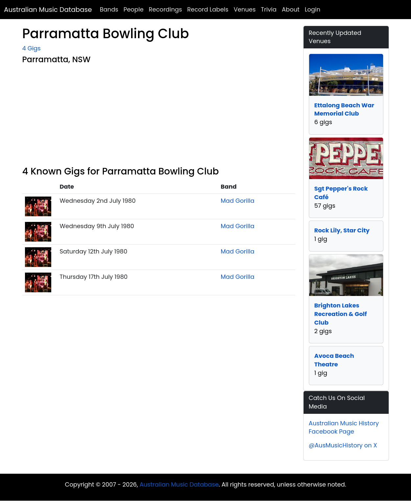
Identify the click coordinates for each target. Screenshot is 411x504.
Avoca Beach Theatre (334, 360)
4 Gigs (31, 48)
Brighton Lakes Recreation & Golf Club (340, 313)
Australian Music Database (48, 9)
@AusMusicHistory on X (343, 445)
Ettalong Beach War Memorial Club (344, 109)
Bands (109, 9)
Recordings (165, 9)
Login (312, 9)
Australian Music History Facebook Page (344, 427)
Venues (245, 9)
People (134, 9)
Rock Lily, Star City (342, 230)
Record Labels (207, 9)
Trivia (269, 9)
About (291, 9)
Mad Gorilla (237, 201)
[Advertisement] (158, 116)
